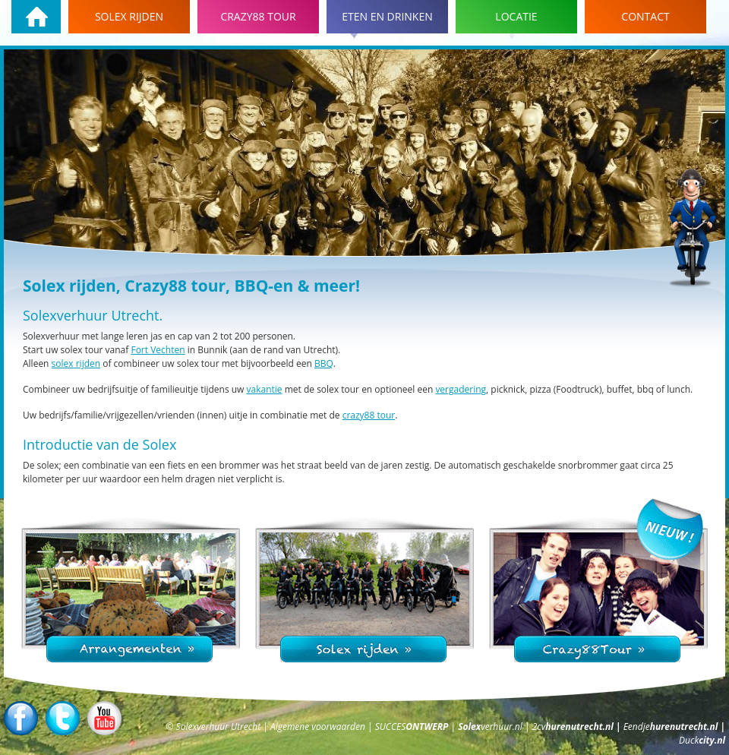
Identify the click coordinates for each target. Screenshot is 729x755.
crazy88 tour (369, 415)
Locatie (516, 16)
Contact (645, 16)
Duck (702, 740)
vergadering (460, 389)
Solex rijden (129, 16)
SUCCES (413, 726)
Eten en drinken (387, 16)
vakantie (264, 389)
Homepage (36, 16)
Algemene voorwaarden (319, 726)
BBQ (323, 363)
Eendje (672, 726)
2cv (574, 726)
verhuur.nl (491, 726)
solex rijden (76, 363)
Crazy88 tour (257, 16)
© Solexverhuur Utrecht (214, 726)
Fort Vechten (158, 349)
